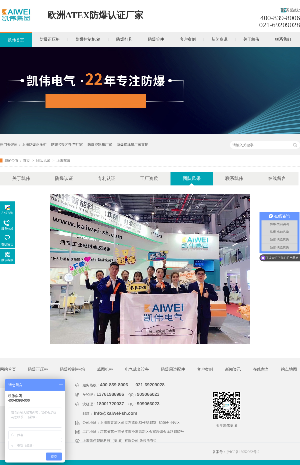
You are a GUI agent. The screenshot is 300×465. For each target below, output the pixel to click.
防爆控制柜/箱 (88, 39)
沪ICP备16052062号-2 (242, 452)
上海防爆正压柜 (34, 145)
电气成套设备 (137, 369)
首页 (27, 160)
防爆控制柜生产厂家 (67, 145)
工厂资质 (149, 178)
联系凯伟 (234, 178)
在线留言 (277, 178)
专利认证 (107, 178)
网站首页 (8, 369)
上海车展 (63, 160)
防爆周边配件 (173, 369)
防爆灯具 (124, 39)
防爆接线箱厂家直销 (132, 145)
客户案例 (188, 39)
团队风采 (43, 160)
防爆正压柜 (50, 39)
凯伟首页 (16, 40)
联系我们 (283, 39)
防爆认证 (64, 178)
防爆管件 (156, 39)
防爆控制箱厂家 (100, 145)
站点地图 (289, 369)
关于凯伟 (251, 39)
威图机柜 (105, 369)
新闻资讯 (220, 39)
